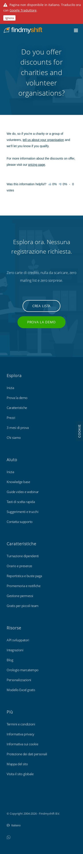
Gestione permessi (20, 596)
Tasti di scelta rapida (21, 501)
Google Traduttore (23, 10)
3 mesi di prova (18, 427)
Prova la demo (41, 322)
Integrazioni (15, 650)
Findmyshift (14, 801)
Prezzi (11, 417)
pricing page (36, 164)
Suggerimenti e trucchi (22, 511)
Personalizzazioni (19, 680)
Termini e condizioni (21, 724)
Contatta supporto (20, 521)
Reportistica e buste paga (24, 576)
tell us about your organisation (43, 140)
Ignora (9, 18)
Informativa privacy (20, 734)
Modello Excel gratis (21, 690)
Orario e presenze (19, 566)
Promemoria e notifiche (23, 586)
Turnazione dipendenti (23, 556)
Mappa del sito (17, 764)
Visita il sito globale (20, 774)
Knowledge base (18, 482)
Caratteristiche (17, 407)
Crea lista (41, 306)
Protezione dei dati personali (27, 754)
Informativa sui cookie (22, 744)
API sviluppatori (18, 640)
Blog (10, 660)
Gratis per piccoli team (23, 605)
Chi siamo (14, 437)
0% (63, 184)
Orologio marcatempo (23, 670)
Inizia (10, 388)
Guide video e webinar (23, 492)
